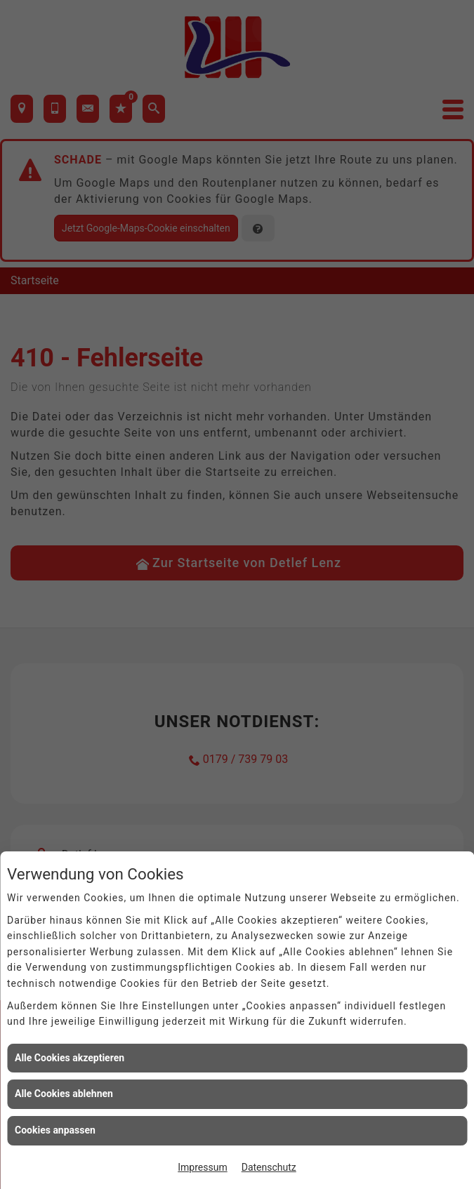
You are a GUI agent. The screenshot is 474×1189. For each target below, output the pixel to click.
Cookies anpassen (55, 1130)
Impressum (202, 1167)
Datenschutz (269, 1167)
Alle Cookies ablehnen (64, 1093)
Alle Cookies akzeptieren (69, 1057)
